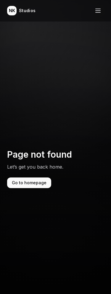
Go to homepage (29, 182)
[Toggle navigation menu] (98, 11)
